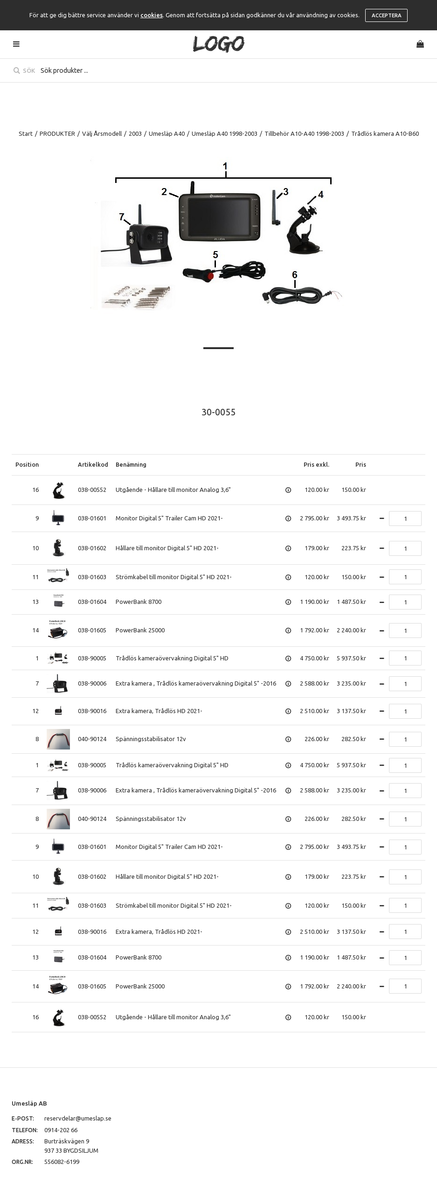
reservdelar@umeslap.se (77, 1118)
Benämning (131, 464)
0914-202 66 (60, 1130)
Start (26, 133)
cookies (151, 15)
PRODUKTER (57, 133)
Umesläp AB (29, 1103)
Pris (360, 464)
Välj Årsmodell (102, 133)
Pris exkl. (316, 464)
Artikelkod (93, 464)
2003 (135, 133)
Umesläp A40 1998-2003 (224, 133)
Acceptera (387, 15)
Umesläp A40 (167, 133)
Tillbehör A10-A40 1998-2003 (304, 133)
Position (27, 464)
